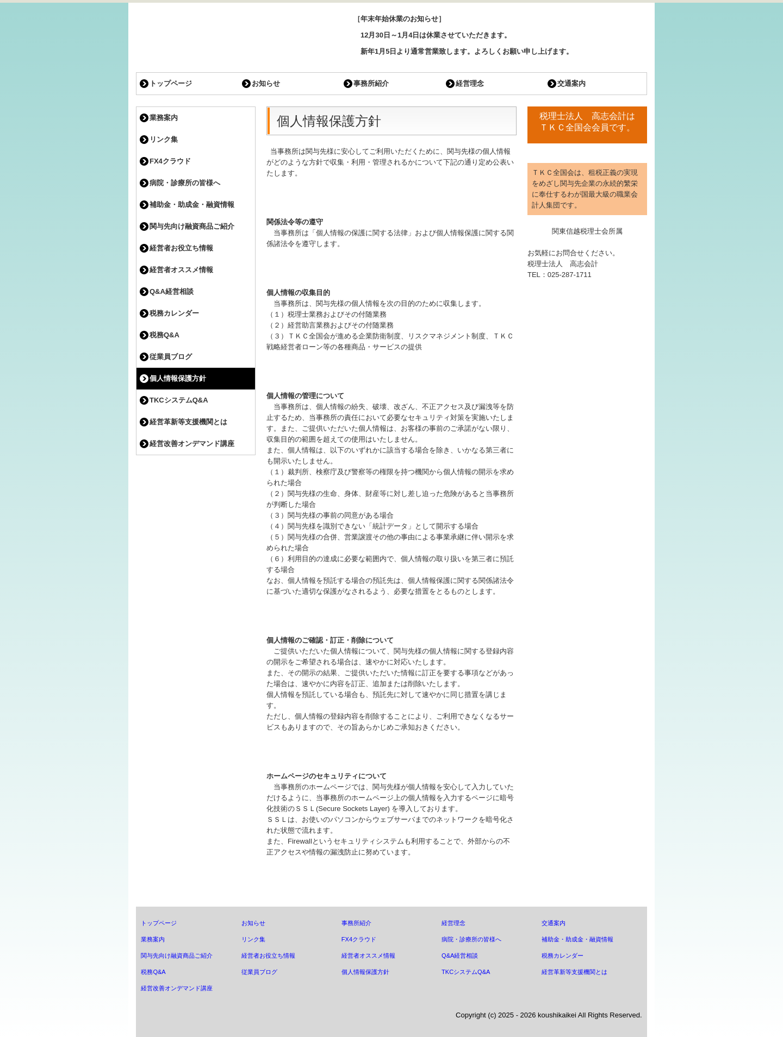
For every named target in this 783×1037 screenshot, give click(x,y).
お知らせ (266, 83)
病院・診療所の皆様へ (185, 183)
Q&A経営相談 (172, 291)
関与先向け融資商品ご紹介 (192, 226)
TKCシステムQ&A (179, 400)
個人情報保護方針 (178, 378)
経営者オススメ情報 (181, 270)
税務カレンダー (174, 313)
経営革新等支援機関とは (188, 422)
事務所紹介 (371, 83)
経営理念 (470, 83)
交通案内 (571, 83)
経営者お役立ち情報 (181, 248)
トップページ (171, 83)
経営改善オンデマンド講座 (192, 443)
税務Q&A (164, 335)
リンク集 (164, 139)
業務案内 (164, 118)
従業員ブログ (171, 357)
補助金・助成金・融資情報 (192, 204)
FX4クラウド (170, 161)
